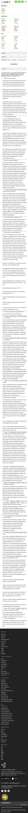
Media (2, 648)
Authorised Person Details (6, 713)
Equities (3, 729)
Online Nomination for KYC (6, 701)
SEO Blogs (3, 653)
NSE (2, 747)
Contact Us (3, 641)
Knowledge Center (5, 639)
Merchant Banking (5, 673)
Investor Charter (4, 696)
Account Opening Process (6, 715)
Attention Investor (5, 710)
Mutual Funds (4, 740)
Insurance (14, 60)
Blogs (2, 652)
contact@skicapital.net (14, 783)
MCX (2, 750)
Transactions (4, 675)
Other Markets (4, 734)
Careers (2, 637)
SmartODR (3, 689)
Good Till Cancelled (5, 711)
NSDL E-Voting (4, 683)
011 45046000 (4, 783)
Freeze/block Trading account (7, 720)
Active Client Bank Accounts (7, 690)
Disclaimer (3, 643)
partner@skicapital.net (6, 787)
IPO (2, 669)
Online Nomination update (6, 699)
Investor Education (5, 687)
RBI (2, 757)
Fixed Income (4, 660)
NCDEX (2, 752)
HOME (9, 60)
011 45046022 (22, 786)
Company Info (4, 736)
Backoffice (3, 680)
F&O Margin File (4, 708)
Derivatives (3, 662)
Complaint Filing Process (6, 718)
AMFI (2, 759)
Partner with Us (4, 646)
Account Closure (4, 697)
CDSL (2, 755)
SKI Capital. (10, 807)
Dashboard (3, 692)
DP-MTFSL (3, 681)
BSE (2, 748)
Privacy (2, 644)
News (2, 731)
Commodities (4, 664)
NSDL (2, 754)
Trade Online (4, 694)
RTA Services (4, 671)
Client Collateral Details (6, 717)
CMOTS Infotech (20, 810)
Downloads (3, 636)
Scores (2, 650)
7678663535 (15, 786)
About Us (3, 634)
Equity (2, 659)
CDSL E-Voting (4, 685)
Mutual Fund (3, 666)
